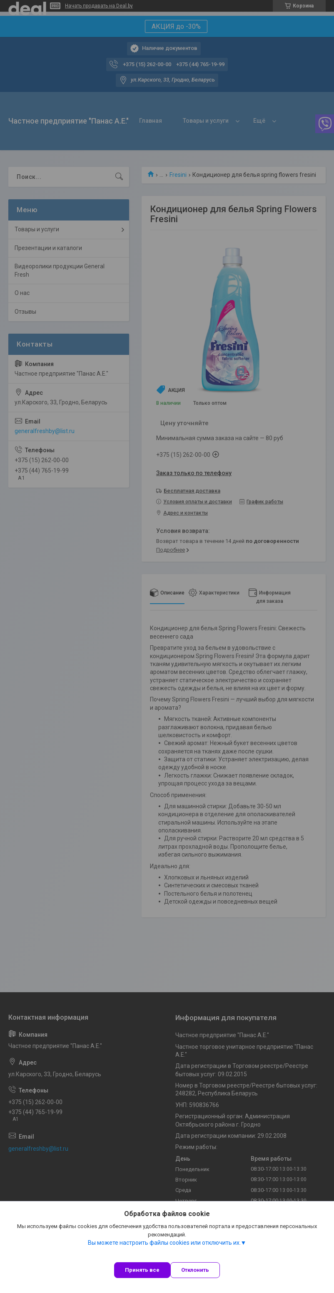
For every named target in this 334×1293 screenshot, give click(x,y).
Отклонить (195, 1270)
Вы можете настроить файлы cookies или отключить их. (164, 1242)
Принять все (142, 1270)
